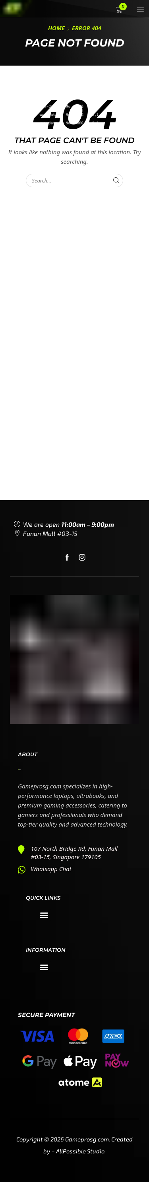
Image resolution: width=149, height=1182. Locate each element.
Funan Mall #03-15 (50, 533)
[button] (120, 9)
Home (56, 28)
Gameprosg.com (87, 1139)
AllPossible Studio (80, 1151)
